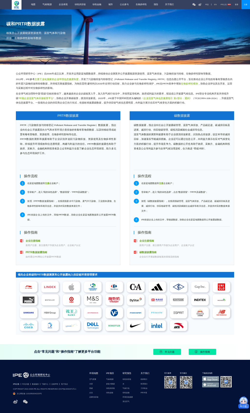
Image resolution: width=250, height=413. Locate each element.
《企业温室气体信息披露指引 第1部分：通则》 (166, 98)
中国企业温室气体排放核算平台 (36, 98)
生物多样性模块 (189, 83)
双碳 (91, 388)
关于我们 (169, 4)
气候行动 (126, 388)
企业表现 (63, 4)
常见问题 (167, 351)
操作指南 (202, 351)
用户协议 (64, 384)
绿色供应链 (80, 4)
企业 (91, 392)
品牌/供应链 (93, 397)
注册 (245, 4)
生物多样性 (141, 4)
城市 (110, 4)
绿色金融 (97, 4)
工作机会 (144, 388)
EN (215, 4)
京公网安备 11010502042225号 (27, 393)
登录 (236, 4)
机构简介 (144, 379)
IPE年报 (144, 392)
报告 (156, 4)
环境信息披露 (128, 397)
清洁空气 (126, 401)
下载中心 (45, 384)
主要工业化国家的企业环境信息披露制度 (57, 79)
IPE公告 (225, 4)
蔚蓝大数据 (110, 384)
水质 (91, 384)
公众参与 (124, 4)
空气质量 (92, 379)
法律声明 (54, 384)
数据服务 (35, 384)
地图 (33, 4)
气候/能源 (47, 4)
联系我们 (144, 384)
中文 (207, 4)
